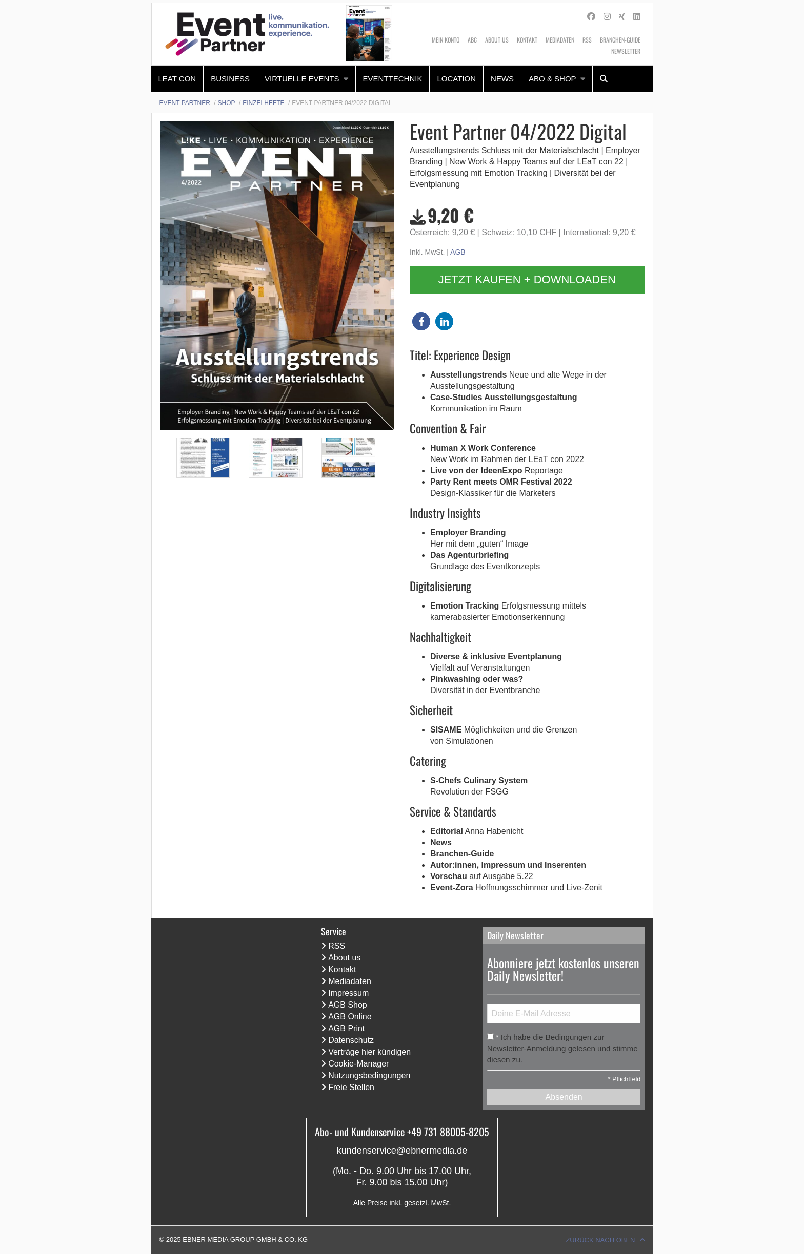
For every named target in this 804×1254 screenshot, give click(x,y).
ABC (472, 39)
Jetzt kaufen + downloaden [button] (527, 279)
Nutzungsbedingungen (369, 1075)
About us (497, 39)
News (502, 78)
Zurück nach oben (600, 1240)
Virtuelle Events (302, 78)
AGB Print (346, 1028)
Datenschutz (351, 1040)
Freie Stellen (351, 1087)
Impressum (348, 993)
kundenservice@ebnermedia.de (402, 1150)
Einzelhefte (263, 103)
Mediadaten (560, 39)
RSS (587, 39)
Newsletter (625, 51)
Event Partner (184, 103)
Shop (226, 103)
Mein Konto (445, 39)
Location (456, 78)
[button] (421, 321)
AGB (458, 252)
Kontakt (527, 39)
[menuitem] (177, 79)
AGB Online (349, 1016)
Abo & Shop (552, 78)
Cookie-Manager (358, 1063)
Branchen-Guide (620, 39)
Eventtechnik (393, 78)
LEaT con (177, 78)
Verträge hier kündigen (369, 1052)
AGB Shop (347, 1004)
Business (230, 78)
